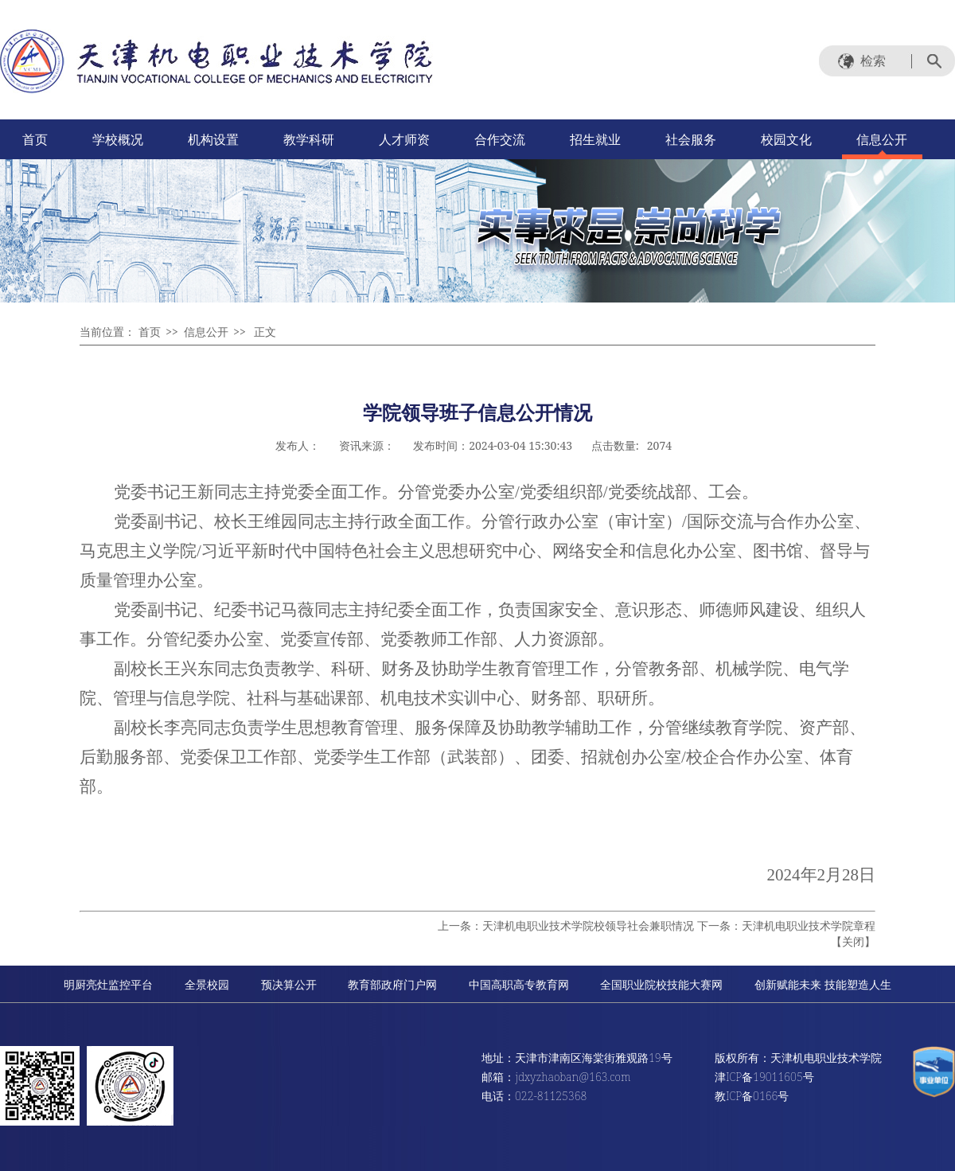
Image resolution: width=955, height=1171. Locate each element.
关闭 (853, 941)
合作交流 (499, 139)
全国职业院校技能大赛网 (661, 984)
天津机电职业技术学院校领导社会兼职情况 (588, 925)
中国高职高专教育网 (519, 984)
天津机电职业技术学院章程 (808, 925)
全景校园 (207, 984)
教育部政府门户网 (392, 984)
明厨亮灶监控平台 (108, 984)
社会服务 (690, 139)
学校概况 (117, 139)
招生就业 (595, 139)
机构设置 (213, 139)
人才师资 (404, 139)
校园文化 (786, 139)
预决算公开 (289, 984)
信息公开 (881, 139)
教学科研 (308, 139)
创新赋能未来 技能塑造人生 (822, 984)
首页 (35, 139)
